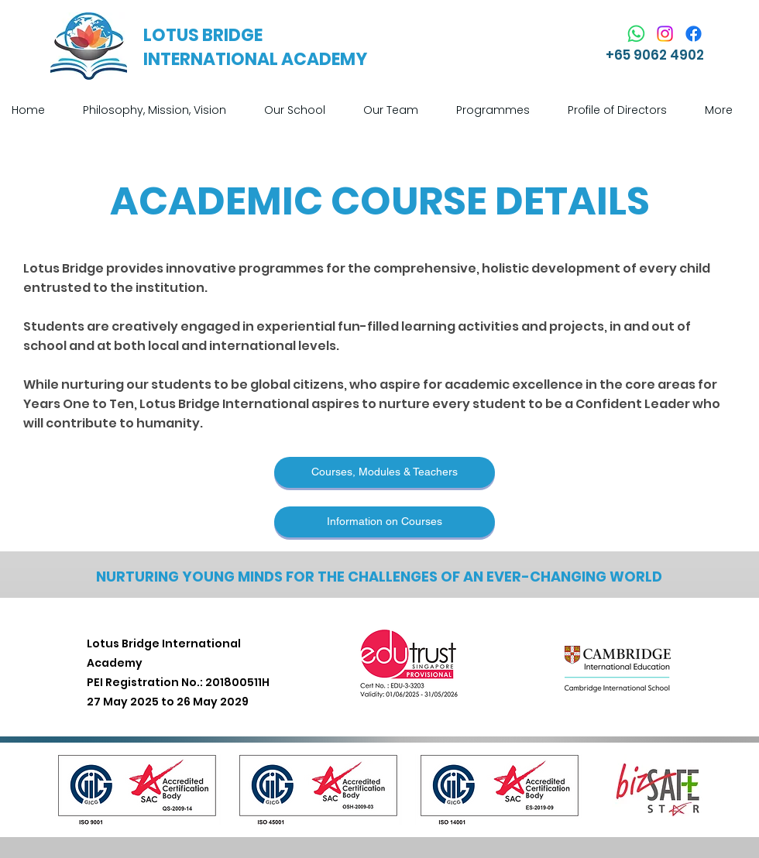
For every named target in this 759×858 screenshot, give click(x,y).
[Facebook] (693, 33)
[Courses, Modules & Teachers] (384, 472)
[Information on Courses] (384, 521)
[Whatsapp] (636, 33)
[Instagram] (664, 33)
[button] (302, 110)
